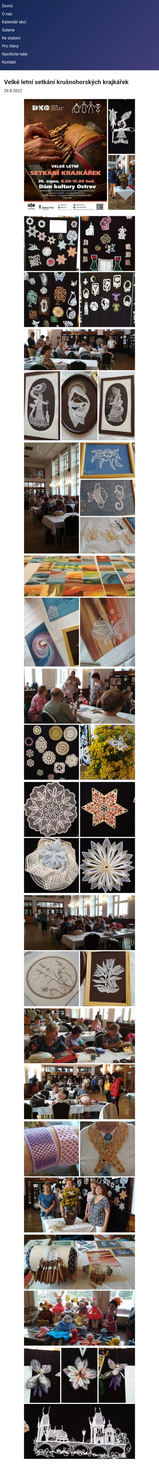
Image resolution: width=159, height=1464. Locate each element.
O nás (7, 14)
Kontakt (9, 62)
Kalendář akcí (14, 22)
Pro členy (10, 46)
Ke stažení (11, 38)
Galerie (8, 30)
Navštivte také (14, 54)
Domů (7, 6)
